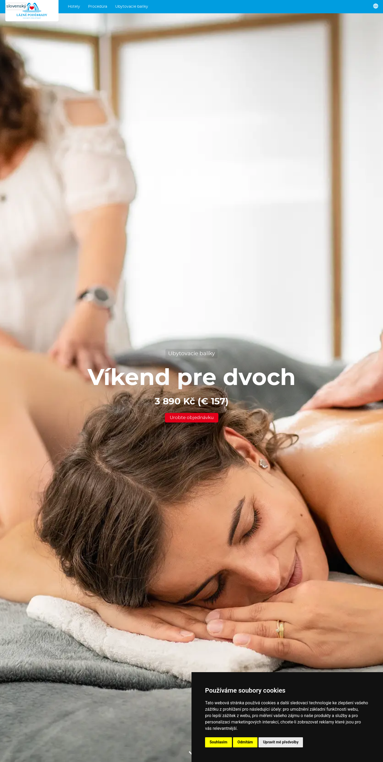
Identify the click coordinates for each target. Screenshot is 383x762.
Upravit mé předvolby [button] (280, 742)
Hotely (74, 7)
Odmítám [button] (245, 742)
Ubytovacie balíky (131, 7)
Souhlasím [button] (218, 742)
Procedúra (97, 7)
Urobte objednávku (192, 417)
